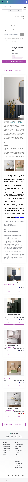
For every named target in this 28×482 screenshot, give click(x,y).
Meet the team (18, 450)
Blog (16, 454)
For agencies (6, 462)
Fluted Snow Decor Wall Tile (11, 408)
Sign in (12, 2)
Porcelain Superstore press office (13, 66)
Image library (6, 444)
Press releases (6, 446)
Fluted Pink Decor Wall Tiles (11, 345)
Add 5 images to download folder (14, 61)
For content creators (8, 466)
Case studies (18, 446)
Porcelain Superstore (9, 284)
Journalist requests (7, 448)
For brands (5, 460)
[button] (3, 2)
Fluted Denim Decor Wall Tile (11, 283)
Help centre (6, 470)
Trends (4, 454)
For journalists (6, 464)
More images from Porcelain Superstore (14, 70)
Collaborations (6, 450)
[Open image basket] (24, 10)
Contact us (5, 468)
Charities (17, 452)
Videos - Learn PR (7, 472)
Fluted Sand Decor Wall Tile (11, 377)
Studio (4, 452)
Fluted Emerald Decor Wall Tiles (12, 314)
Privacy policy (18, 467)
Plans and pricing (19, 444)
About (16, 448)
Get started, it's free (21, 2)
